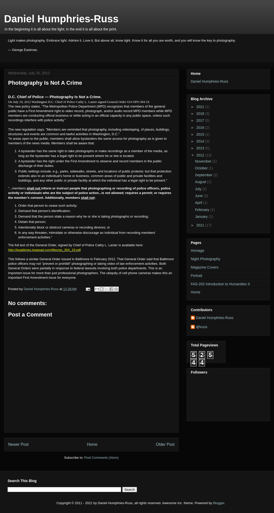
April (199, 203)
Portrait (196, 276)
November (203, 161)
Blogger (218, 503)
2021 (200, 107)
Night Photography (205, 259)
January (202, 217)
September (204, 175)
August (201, 182)
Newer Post (18, 444)
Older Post (165, 444)
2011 (200, 225)
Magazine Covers (204, 267)
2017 (200, 120)
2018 (200, 114)
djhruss (201, 327)
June (199, 196)
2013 (200, 148)
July (198, 189)
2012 (200, 155)
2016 (200, 128)
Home (92, 444)
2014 (200, 141)
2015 (200, 134)
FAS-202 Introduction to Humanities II (220, 284)
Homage (197, 251)
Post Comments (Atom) (101, 457)
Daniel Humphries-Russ (61, 18)
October (202, 168)
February (202, 210)
